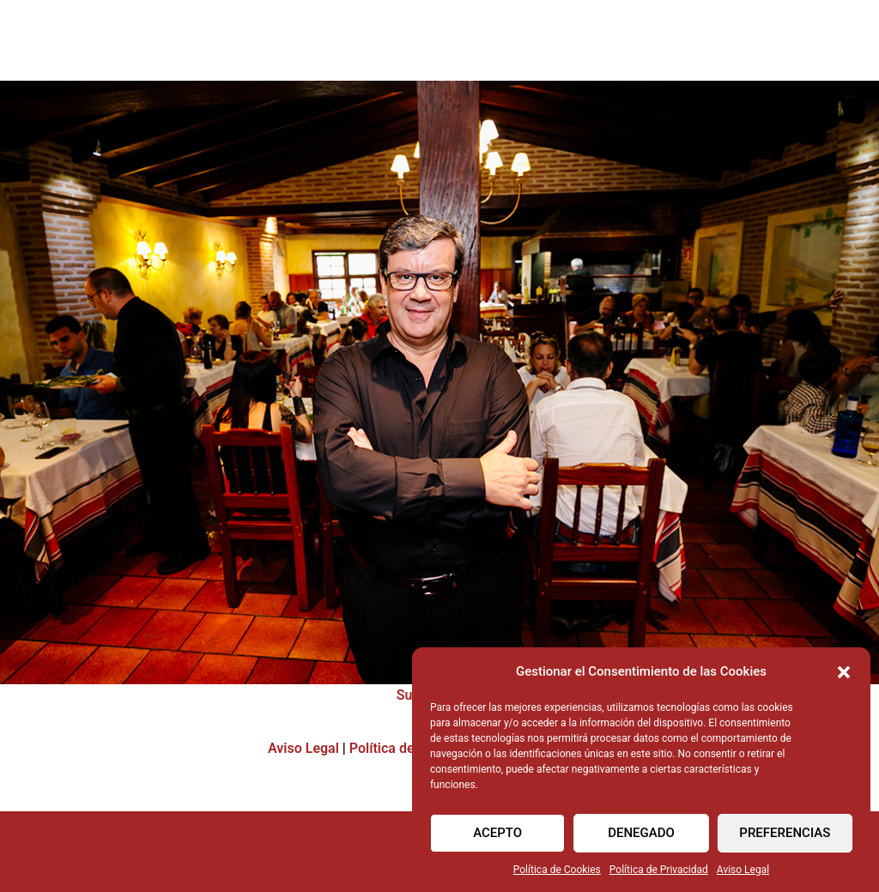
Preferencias (784, 838)
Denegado (641, 838)
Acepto (497, 838)
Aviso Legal (743, 876)
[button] (843, 677)
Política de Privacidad (658, 876)
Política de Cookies (557, 876)
